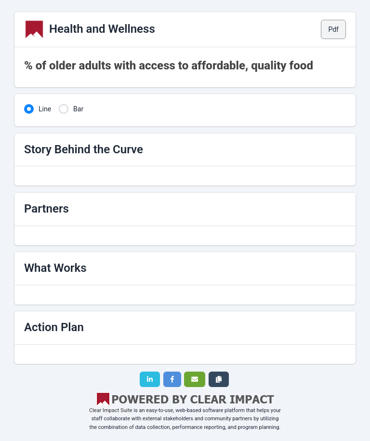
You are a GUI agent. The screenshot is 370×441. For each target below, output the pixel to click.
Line (45, 109)
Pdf (333, 29)
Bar (78, 109)
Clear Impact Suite (110, 410)
